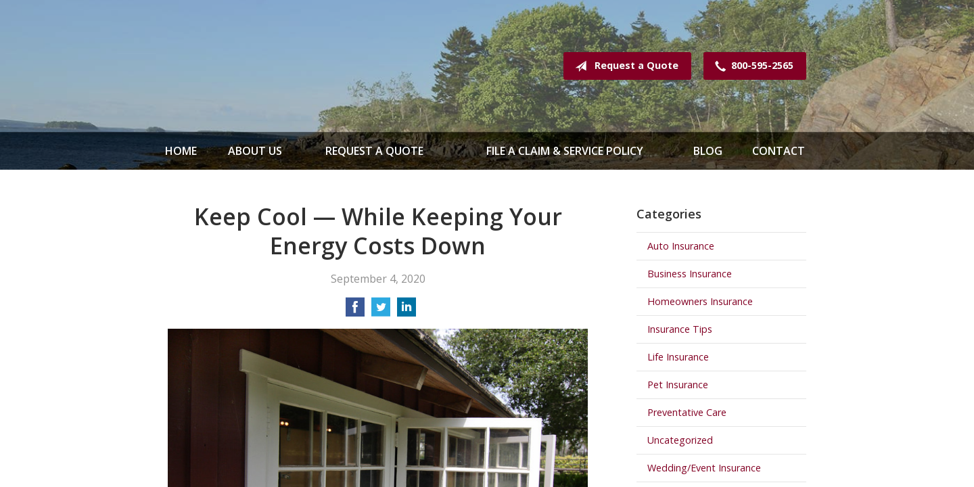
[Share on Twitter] (380, 311)
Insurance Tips (679, 329)
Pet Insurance (677, 384)
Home (181, 150)
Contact (778, 150)
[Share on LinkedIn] (406, 311)
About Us (255, 150)
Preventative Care (686, 412)
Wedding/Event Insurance (704, 467)
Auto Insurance (680, 245)
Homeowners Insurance (700, 301)
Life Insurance (678, 356)
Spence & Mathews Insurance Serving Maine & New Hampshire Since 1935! (276, 66)
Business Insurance (689, 273)
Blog (707, 150)
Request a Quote (624, 66)
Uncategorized (680, 440)
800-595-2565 (751, 66)
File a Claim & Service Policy (564, 150)
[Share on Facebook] (355, 311)
